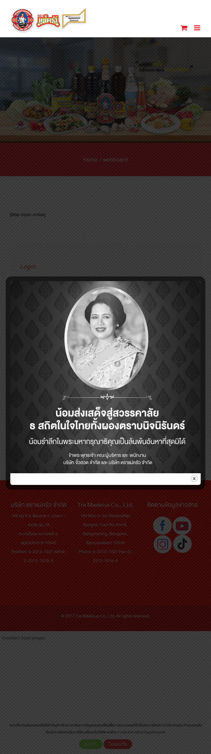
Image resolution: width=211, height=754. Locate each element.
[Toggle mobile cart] (184, 27)
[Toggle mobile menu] (197, 27)
